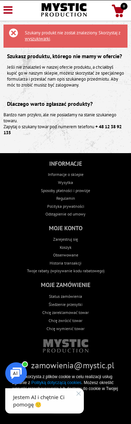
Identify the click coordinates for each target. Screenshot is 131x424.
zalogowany (67, 85)
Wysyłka (65, 182)
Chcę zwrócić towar (65, 320)
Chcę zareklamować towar (65, 312)
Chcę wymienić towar (65, 328)
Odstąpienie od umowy (65, 214)
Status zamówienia (65, 296)
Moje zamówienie (65, 285)
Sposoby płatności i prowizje (65, 190)
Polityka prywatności (65, 206)
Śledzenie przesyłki (65, 304)
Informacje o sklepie (65, 174)
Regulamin (65, 198)
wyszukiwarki (37, 39)
